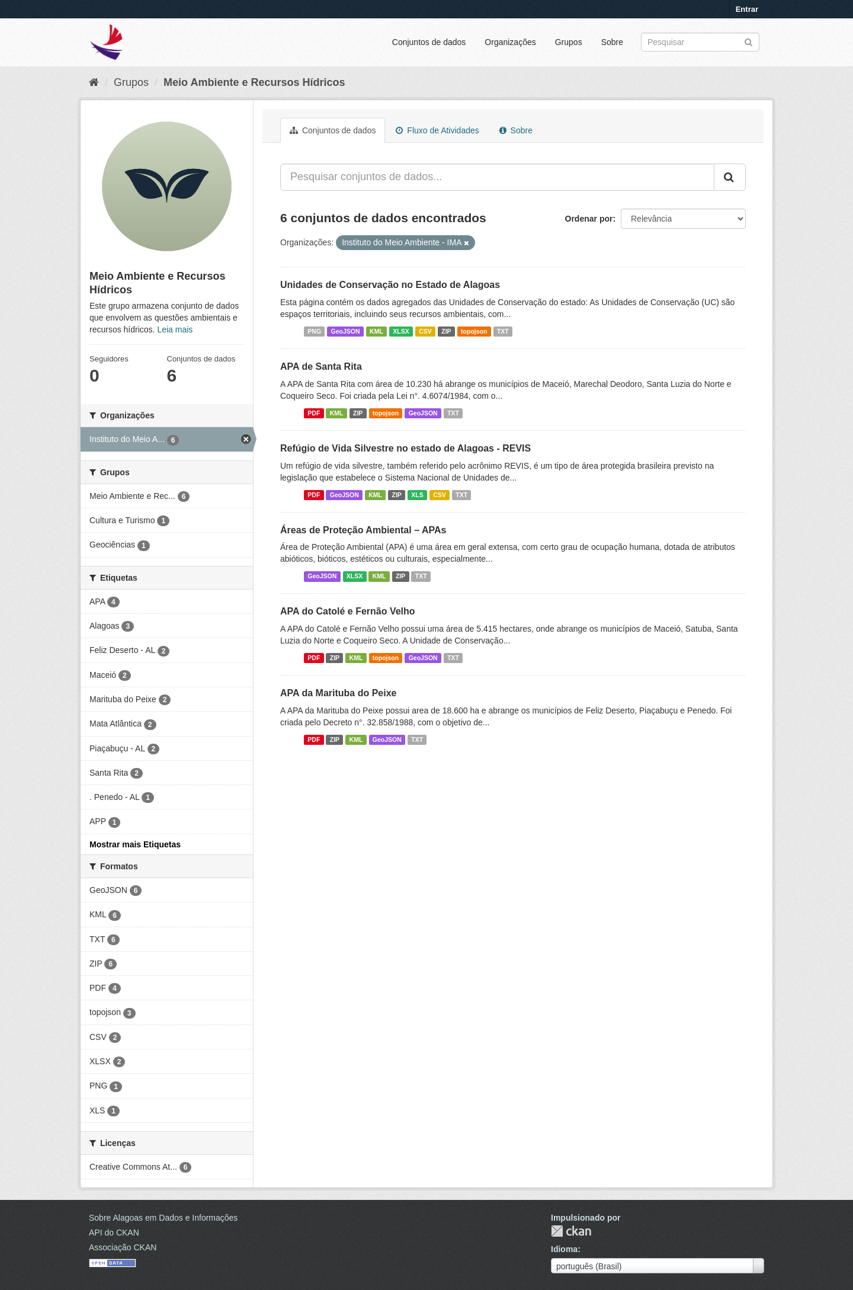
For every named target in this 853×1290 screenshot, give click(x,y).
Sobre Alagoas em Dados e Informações (163, 1217)
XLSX (401, 331)
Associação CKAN (122, 1247)
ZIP (446, 331)
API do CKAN (114, 1232)
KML (376, 331)
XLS (417, 494)
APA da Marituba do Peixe (338, 693)
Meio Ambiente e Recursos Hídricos (254, 82)
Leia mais (175, 329)
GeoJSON (345, 331)
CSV (425, 331)
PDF (313, 413)
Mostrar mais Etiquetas (135, 844)
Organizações (510, 42)
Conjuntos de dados (429, 42)
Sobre (612, 42)
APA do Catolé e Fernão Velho (347, 611)
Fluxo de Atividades (437, 130)
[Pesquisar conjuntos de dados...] (497, 177)
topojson (474, 331)
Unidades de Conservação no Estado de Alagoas (390, 285)
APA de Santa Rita (321, 366)
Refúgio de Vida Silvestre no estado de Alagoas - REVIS (405, 448)
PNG (314, 331)
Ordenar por (589, 218)
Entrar (747, 9)
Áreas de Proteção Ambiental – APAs (363, 530)
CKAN (571, 1231)
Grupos (568, 42)
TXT (503, 331)
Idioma (564, 1249)
